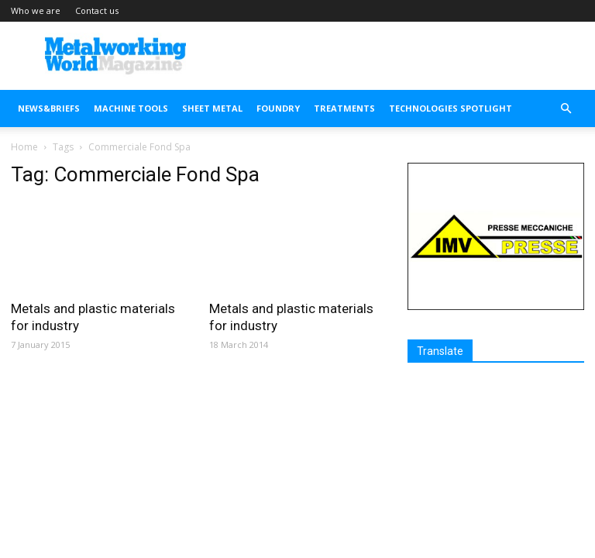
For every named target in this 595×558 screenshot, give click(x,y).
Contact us (97, 10)
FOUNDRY (278, 108)
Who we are (35, 10)
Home (24, 146)
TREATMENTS (344, 108)
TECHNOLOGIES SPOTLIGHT (450, 108)
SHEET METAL (212, 108)
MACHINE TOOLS (131, 108)
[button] (565, 109)
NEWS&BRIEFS (49, 108)
